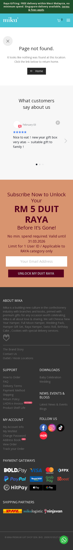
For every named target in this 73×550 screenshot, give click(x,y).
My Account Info (13, 427)
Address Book (12, 440)
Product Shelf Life (14, 408)
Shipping (8, 394)
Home (36, 71)
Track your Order (13, 449)
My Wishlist (10, 431)
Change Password (14, 436)
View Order (10, 444)
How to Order (11, 377)
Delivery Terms (12, 386)
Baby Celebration (50, 377)
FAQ (5, 381)
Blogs (43, 409)
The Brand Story (13, 349)
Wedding (45, 381)
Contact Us (10, 354)
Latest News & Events (54, 404)
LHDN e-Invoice (13, 403)
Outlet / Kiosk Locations (18, 358)
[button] (65, 141)
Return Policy (11, 399)
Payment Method (14, 390)
